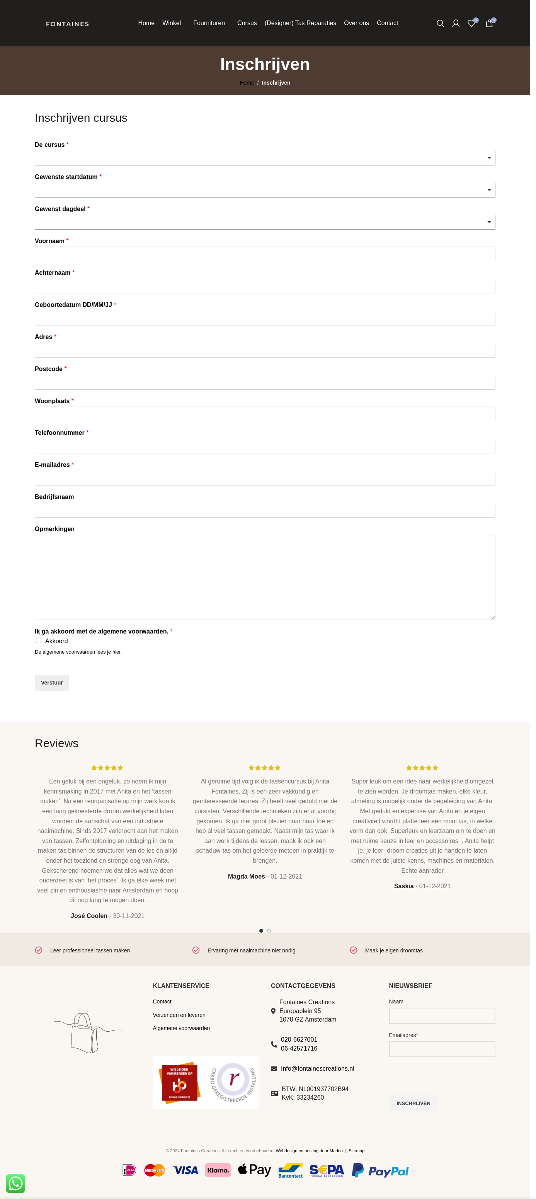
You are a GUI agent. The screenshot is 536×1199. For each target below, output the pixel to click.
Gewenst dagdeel (62, 209)
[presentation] (448, 1080)
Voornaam (52, 241)
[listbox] (265, 190)
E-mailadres (54, 465)
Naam (396, 1001)
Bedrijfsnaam (54, 497)
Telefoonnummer (61, 432)
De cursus (52, 144)
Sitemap (356, 1150)
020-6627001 (299, 1039)
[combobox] (265, 158)
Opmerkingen (55, 529)
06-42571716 (299, 1048)
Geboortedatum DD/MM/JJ (75, 304)
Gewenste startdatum (68, 177)
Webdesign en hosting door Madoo (309, 1150)
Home (247, 83)
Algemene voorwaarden (181, 1028)
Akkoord (56, 641)
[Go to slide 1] (261, 931)
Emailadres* (403, 1035)
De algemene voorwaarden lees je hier (78, 652)
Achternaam (55, 272)
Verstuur (52, 683)
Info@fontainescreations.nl (317, 1068)
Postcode (51, 369)
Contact (162, 1001)
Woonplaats (54, 401)
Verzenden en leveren (179, 1015)
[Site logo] (67, 23)
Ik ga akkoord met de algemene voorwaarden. (104, 631)
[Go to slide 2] (269, 931)
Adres (45, 337)
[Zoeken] (440, 23)
